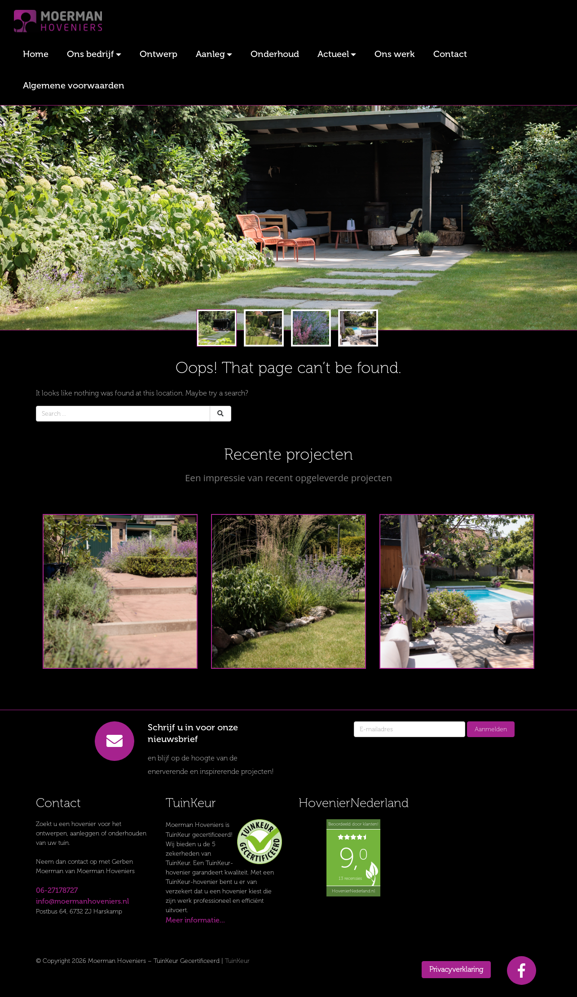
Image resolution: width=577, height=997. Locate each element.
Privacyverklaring (456, 969)
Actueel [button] (333, 53)
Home (35, 53)
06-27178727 (57, 890)
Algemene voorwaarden (73, 85)
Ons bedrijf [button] (90, 53)
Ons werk (394, 53)
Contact (450, 53)
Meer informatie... (195, 920)
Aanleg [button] (210, 53)
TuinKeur (237, 961)
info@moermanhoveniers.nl (82, 901)
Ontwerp (158, 53)
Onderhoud (275, 53)
